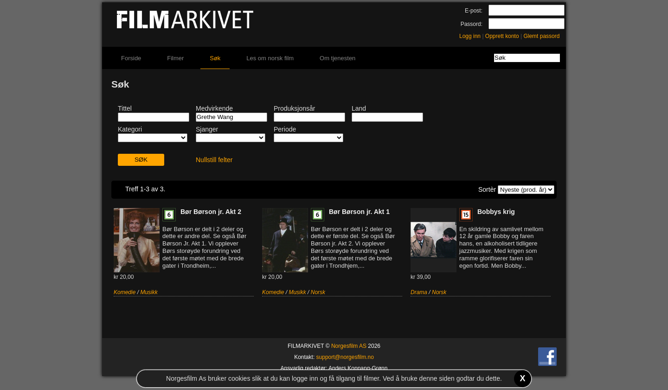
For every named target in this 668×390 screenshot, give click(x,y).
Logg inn (470, 36)
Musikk (148, 292)
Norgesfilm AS (348, 346)
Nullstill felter (214, 160)
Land (359, 108)
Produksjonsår (294, 108)
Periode (285, 129)
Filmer (175, 58)
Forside (131, 58)
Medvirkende (214, 108)
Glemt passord (541, 36)
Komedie (124, 292)
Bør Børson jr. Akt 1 (359, 211)
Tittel (125, 108)
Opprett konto (502, 36)
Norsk (318, 292)
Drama (419, 292)
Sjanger (207, 129)
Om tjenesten (337, 58)
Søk (215, 58)
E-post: (473, 10)
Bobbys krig (496, 211)
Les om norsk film (270, 58)
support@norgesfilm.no (345, 357)
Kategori (130, 129)
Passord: (471, 24)
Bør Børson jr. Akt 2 (210, 211)
